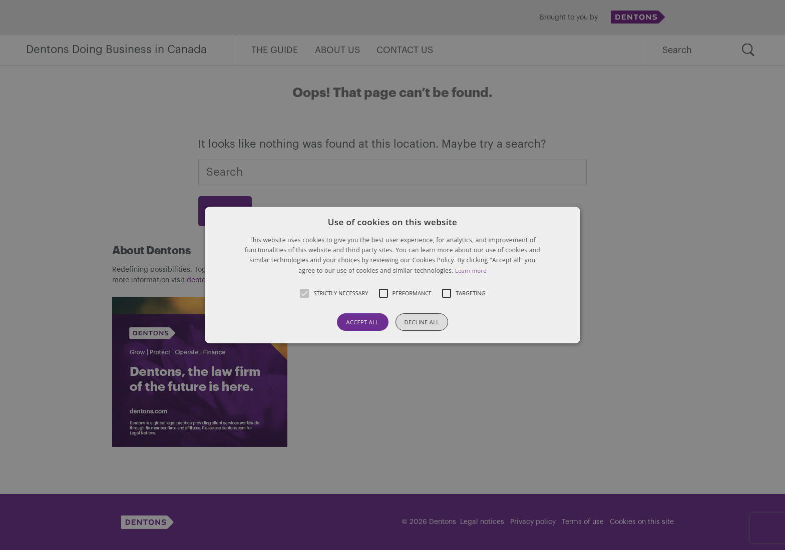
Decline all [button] (422, 322)
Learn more (471, 270)
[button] (392, 275)
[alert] (392, 275)
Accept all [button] (362, 322)
